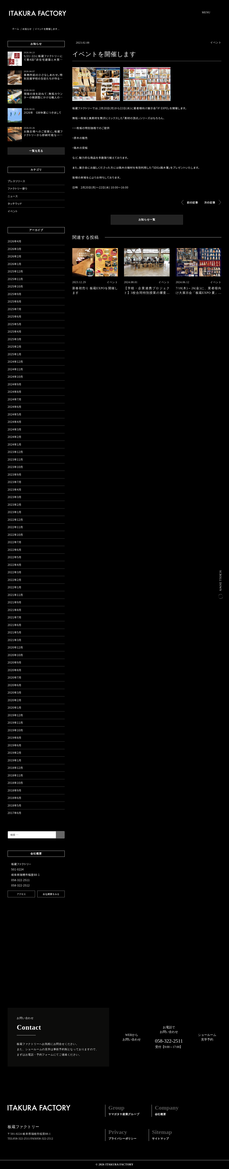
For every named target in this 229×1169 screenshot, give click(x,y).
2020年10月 (15, 655)
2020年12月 (15, 647)
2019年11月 (15, 722)
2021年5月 (14, 632)
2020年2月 (14, 700)
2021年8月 (14, 610)
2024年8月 (14, 392)
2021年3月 (14, 640)
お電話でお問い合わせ (169, 1037)
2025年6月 (14, 316)
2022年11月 (15, 527)
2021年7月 (14, 617)
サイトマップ (162, 1134)
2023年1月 (14, 512)
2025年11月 (15, 279)
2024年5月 (14, 414)
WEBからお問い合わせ (131, 1037)
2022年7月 (14, 542)
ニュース (13, 196)
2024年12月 (15, 361)
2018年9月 (14, 790)
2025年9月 (14, 294)
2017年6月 (14, 813)
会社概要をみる (51, 894)
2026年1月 (14, 264)
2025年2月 (14, 346)
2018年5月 (14, 805)
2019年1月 (14, 760)
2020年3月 (14, 692)
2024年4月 (14, 422)
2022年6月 (14, 550)
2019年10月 (15, 730)
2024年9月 (14, 384)
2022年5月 (14, 557)
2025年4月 (14, 331)
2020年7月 (14, 677)
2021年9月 (14, 602)
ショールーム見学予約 (207, 1037)
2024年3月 (14, 429)
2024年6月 (14, 407)
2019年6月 (14, 745)
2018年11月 (15, 775)
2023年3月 (14, 497)
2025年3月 (14, 339)
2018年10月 (15, 783)
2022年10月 (15, 535)
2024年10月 (15, 376)
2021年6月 (14, 625)
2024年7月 (14, 399)
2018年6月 (14, 798)
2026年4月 (14, 241)
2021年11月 (15, 595)
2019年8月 (14, 737)
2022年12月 (15, 519)
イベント (13, 211)
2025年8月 (14, 301)
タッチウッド (15, 203)
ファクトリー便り (17, 188)
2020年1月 (14, 707)
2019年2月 (14, 753)
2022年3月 (14, 572)
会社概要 (167, 1110)
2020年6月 (14, 685)
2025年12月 (15, 271)
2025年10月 (15, 286)
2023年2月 (14, 504)
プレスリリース (16, 181)
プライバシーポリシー (122, 1134)
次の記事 (209, 202)
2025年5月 (14, 324)
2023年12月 (15, 452)
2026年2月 (14, 256)
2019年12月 (15, 715)
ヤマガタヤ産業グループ (123, 1110)
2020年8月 (14, 670)
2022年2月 (14, 580)
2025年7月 (14, 309)
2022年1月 (14, 587)
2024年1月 (14, 444)
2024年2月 (14, 437)
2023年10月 (15, 467)
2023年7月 (14, 482)
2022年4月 (14, 565)
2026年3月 (14, 249)
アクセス (21, 894)
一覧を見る (36, 151)
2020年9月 (14, 662)
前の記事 (192, 202)
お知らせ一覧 (147, 220)
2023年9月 (14, 474)
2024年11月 (15, 369)
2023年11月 (15, 459)
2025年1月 (14, 354)
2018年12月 (15, 768)
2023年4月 (14, 489)
